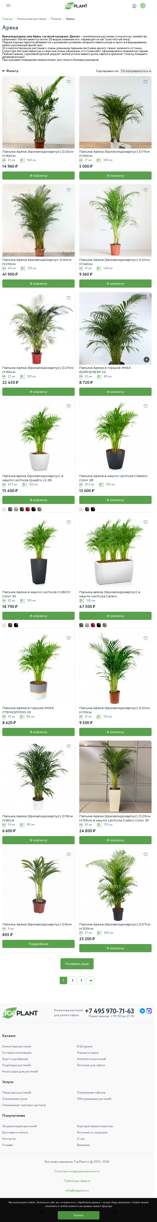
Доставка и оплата (15, 1132)
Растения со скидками (92, 1132)
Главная (7, 19)
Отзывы (7, 1145)
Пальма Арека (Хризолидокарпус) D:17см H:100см (114, 154)
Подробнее (39, 944)
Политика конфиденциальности (77, 1171)
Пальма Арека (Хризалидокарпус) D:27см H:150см (38, 370)
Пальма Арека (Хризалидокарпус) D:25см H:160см (38, 154)
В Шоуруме (85, 1046)
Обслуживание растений (94, 1099)
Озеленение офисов (91, 1092)
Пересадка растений (16, 1092)
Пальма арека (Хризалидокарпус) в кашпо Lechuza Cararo (109, 594)
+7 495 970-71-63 (109, 1011)
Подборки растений (16, 1065)
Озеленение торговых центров (24, 1105)
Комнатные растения (31, 19)
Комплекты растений (91, 1059)
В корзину (38, 176)
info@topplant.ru (77, 1190)
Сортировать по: (107, 71)
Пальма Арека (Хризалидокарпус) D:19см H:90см (37, 818)
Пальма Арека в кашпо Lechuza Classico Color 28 (113, 478)
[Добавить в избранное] (68, 82)
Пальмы (56, 19)
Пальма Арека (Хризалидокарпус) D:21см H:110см (114, 710)
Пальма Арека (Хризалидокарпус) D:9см (37, 924)
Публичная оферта (77, 1181)
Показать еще (77, 964)
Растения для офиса (91, 1065)
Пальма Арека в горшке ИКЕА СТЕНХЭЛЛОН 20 (28, 710)
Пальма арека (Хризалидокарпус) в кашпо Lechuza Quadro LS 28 (32, 478)
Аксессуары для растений (20, 1071)
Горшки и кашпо (88, 1053)
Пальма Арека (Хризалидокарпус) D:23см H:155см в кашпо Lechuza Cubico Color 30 (115, 818)
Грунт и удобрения (15, 1059)
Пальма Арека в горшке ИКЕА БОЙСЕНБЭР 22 (105, 370)
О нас (81, 1139)
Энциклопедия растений (19, 1126)
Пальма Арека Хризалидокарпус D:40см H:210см (37, 262)
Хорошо (78, 1215)
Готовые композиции (16, 1053)
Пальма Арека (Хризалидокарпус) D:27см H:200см (115, 926)
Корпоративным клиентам (95, 1126)
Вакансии (83, 1145)
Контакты (9, 1139)
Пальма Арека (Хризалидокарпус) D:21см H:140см (114, 262)
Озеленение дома (14, 1099)
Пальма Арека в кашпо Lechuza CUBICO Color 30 (36, 594)
